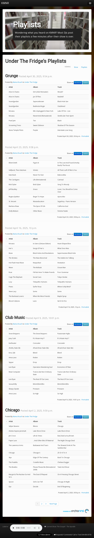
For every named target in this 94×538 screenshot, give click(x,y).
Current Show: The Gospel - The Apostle (59, 526)
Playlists (84, 67)
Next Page (53, 504)
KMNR (5, 3)
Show (76, 67)
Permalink (85, 136)
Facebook (78, 83)
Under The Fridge (31, 82)
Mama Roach (17, 82)
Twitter (85, 83)
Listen (5, 526)
